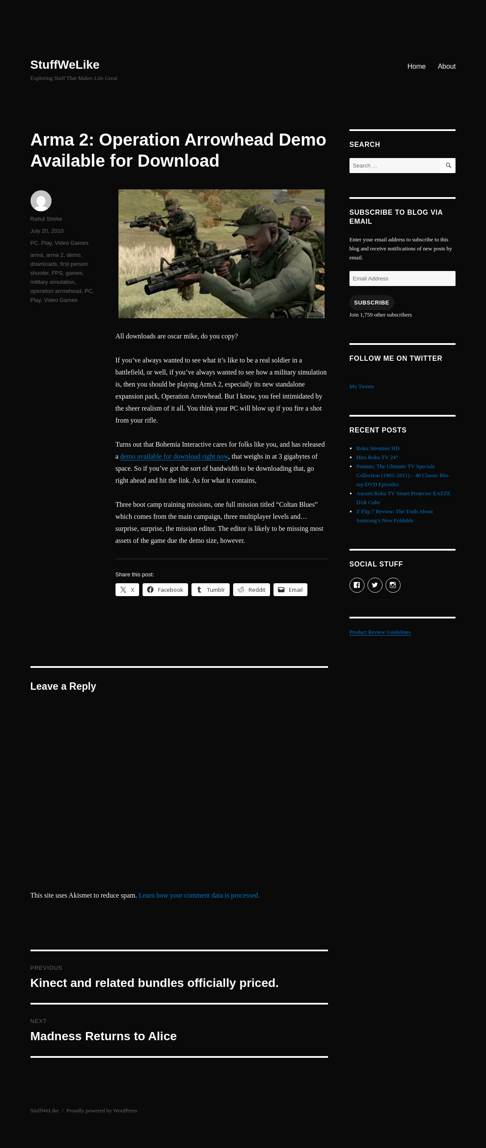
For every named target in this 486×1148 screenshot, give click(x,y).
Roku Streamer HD (377, 448)
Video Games (71, 243)
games (74, 273)
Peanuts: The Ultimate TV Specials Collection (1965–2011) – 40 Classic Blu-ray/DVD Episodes (403, 475)
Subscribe (371, 302)
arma (36, 255)
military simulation (52, 282)
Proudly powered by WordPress (102, 1110)
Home (416, 66)
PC (34, 243)
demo (74, 255)
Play (46, 243)
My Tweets (361, 386)
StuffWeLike (65, 64)
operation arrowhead (56, 291)
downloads (43, 264)
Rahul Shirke (46, 219)
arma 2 (54, 255)
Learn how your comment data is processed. (199, 895)
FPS (57, 273)
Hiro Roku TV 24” (377, 457)
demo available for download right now (174, 456)
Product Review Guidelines (380, 632)
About (447, 66)
